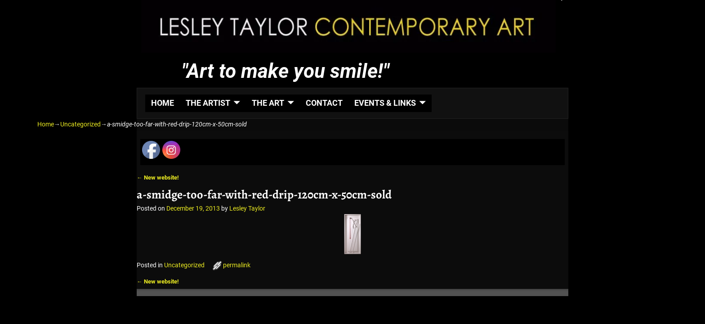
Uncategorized (80, 124)
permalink (236, 265)
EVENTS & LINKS (385, 103)
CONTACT (324, 103)
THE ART (268, 103)
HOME (162, 103)
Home (45, 124)
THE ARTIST (208, 103)
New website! (158, 177)
